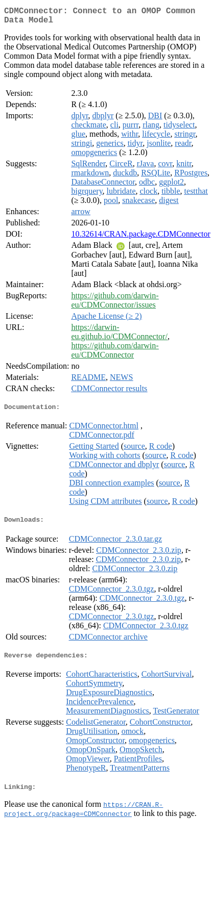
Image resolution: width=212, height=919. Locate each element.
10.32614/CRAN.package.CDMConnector (140, 238)
